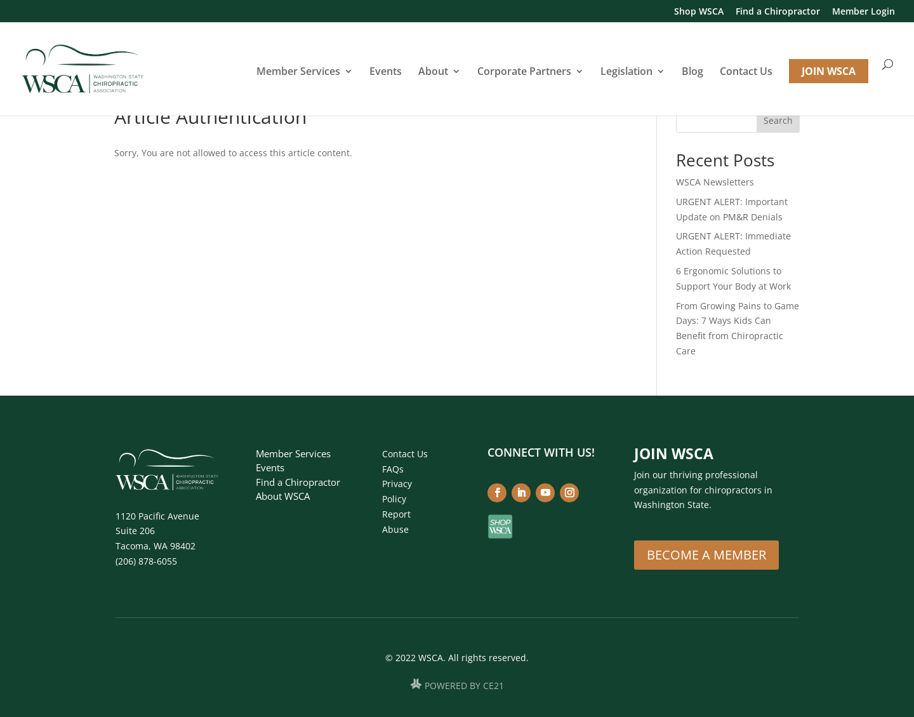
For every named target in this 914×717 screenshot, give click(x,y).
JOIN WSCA (829, 71)
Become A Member (706, 554)
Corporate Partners (524, 72)
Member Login (863, 12)
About (433, 72)
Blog (692, 72)
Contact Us (746, 72)
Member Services (298, 72)
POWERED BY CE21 (464, 686)
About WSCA (283, 496)
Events (385, 72)
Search (778, 120)
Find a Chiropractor (778, 12)
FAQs (393, 469)
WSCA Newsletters (715, 182)
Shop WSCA (699, 12)
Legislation (626, 72)
